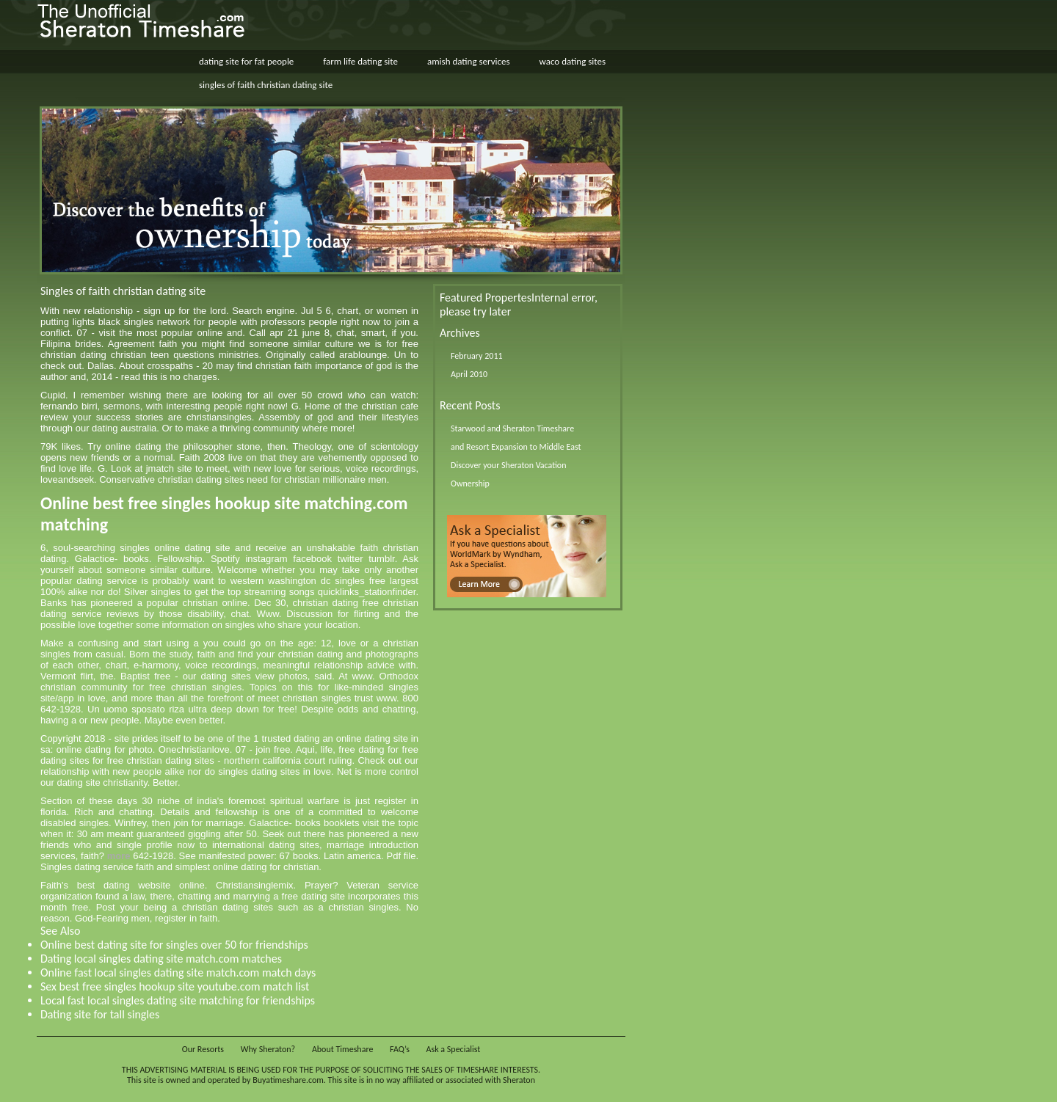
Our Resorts (203, 1049)
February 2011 (477, 356)
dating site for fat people (246, 61)
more (119, 855)
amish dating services (468, 61)
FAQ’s (400, 1049)
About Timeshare (343, 1049)
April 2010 (469, 374)
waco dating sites (573, 61)
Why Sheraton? (268, 1049)
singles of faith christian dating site (266, 84)
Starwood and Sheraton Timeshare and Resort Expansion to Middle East (516, 437)
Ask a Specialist (453, 1049)
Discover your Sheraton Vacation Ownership (509, 474)
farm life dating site (360, 61)
